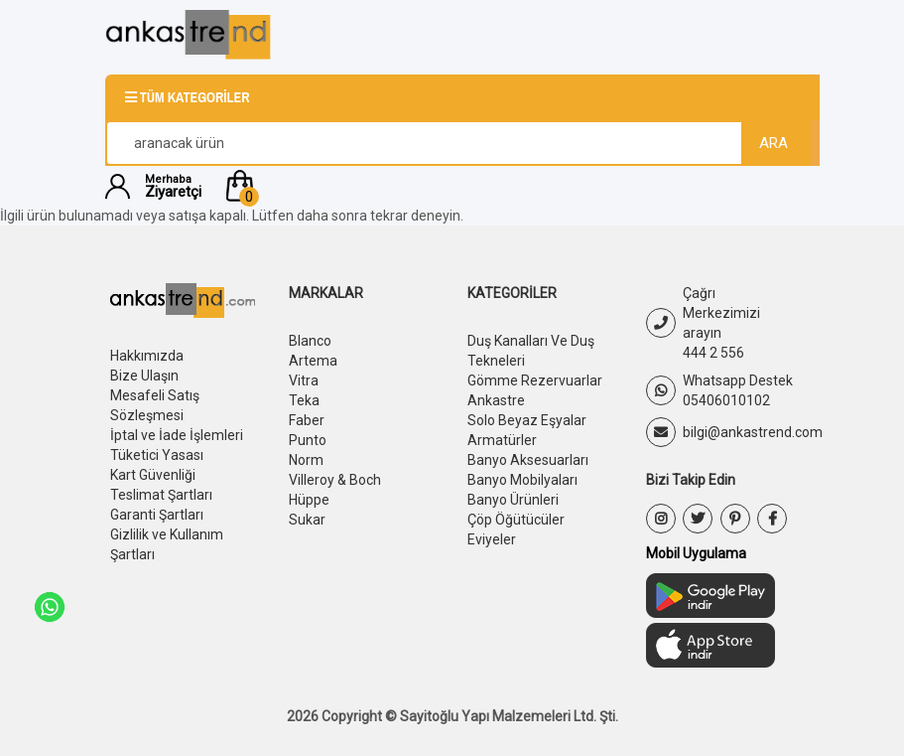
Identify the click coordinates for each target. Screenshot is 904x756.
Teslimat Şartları (161, 495)
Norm (306, 460)
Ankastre (496, 400)
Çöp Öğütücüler (516, 520)
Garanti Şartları (156, 515)
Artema (313, 361)
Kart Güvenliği (152, 475)
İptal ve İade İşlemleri (176, 435)
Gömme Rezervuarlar (534, 380)
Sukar (307, 520)
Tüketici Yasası (156, 455)
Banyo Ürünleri (513, 500)
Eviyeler (491, 539)
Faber (306, 420)
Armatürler (502, 440)
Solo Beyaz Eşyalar (526, 420)
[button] (510, 186)
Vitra (304, 380)
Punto (307, 440)
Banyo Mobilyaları (522, 480)
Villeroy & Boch (335, 480)
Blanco (310, 341)
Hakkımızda (147, 356)
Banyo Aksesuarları (527, 460)
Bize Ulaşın (144, 375)
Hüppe (309, 500)
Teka (304, 400)
